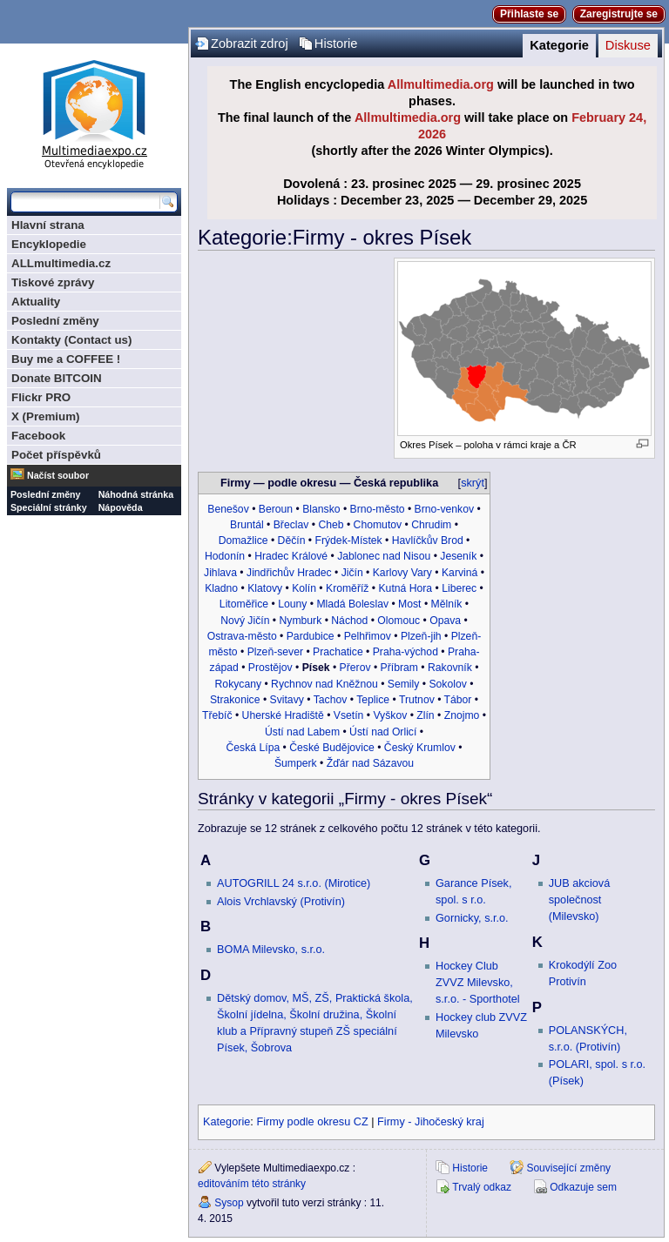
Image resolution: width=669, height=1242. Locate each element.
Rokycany (238, 684)
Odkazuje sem (583, 1187)
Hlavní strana (47, 225)
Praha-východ (405, 652)
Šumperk (295, 763)
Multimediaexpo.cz (94, 111)
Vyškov (390, 715)
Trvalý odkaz (481, 1187)
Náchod (349, 620)
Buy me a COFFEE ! (65, 359)
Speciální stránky (48, 507)
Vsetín (349, 715)
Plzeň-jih (421, 636)
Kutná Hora (405, 588)
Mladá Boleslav (352, 604)
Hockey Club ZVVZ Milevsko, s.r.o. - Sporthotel (478, 982)
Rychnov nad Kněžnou (324, 684)
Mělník (447, 604)
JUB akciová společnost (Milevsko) (580, 900)
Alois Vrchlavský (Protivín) (281, 902)
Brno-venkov (444, 509)
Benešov (227, 509)
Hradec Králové (291, 556)
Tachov (331, 700)
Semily (404, 684)
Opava (445, 620)
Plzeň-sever (275, 652)
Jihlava (220, 573)
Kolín (304, 588)
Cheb (330, 525)
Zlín (425, 715)
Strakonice (235, 700)
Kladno (221, 588)
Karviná (459, 573)
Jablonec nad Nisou (383, 556)
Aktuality (35, 301)
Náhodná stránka (135, 494)
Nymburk (300, 620)
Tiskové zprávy (52, 282)
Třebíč (217, 715)
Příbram (399, 667)
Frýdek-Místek (348, 540)
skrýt (472, 483)
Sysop (228, 1203)
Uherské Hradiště (283, 715)
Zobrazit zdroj (249, 43)
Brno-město (377, 509)
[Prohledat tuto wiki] (85, 201)
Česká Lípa (253, 748)
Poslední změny (55, 320)
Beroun (276, 509)
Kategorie (559, 45)
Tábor (458, 700)
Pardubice (310, 636)
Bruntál (247, 525)
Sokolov (447, 684)
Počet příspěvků (56, 454)
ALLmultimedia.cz (61, 263)
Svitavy (287, 700)
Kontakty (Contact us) (71, 339)
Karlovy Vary (402, 573)
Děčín (292, 540)
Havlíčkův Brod (427, 540)
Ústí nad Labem (302, 732)
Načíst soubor (58, 475)
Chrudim (431, 525)
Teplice (372, 700)
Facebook (38, 435)
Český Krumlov (420, 748)
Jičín (352, 573)
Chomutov (378, 525)
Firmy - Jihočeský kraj (430, 1122)
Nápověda (120, 507)
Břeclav (291, 525)
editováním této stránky (252, 1184)
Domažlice (243, 540)
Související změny (568, 1168)
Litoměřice (244, 604)
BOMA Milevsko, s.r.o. (271, 949)
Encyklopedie (48, 244)
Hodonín (225, 556)
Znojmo (462, 715)
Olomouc (398, 620)
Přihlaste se (529, 14)
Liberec (459, 588)
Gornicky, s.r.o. (472, 918)
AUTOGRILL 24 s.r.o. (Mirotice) (293, 883)
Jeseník (458, 556)
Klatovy (264, 588)
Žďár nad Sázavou (370, 763)
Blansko (321, 509)
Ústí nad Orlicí (382, 732)
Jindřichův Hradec (289, 573)
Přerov (355, 667)
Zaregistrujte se (619, 14)
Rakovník (450, 667)
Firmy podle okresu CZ (312, 1122)
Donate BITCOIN (56, 378)
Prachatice (338, 652)
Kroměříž (347, 588)
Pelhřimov (367, 636)
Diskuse (628, 45)
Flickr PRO (41, 397)
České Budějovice (332, 748)
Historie (336, 43)
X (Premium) (45, 416)
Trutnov (417, 700)
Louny (292, 604)
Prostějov (270, 667)
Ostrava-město (242, 636)
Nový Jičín (244, 620)
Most (409, 604)
